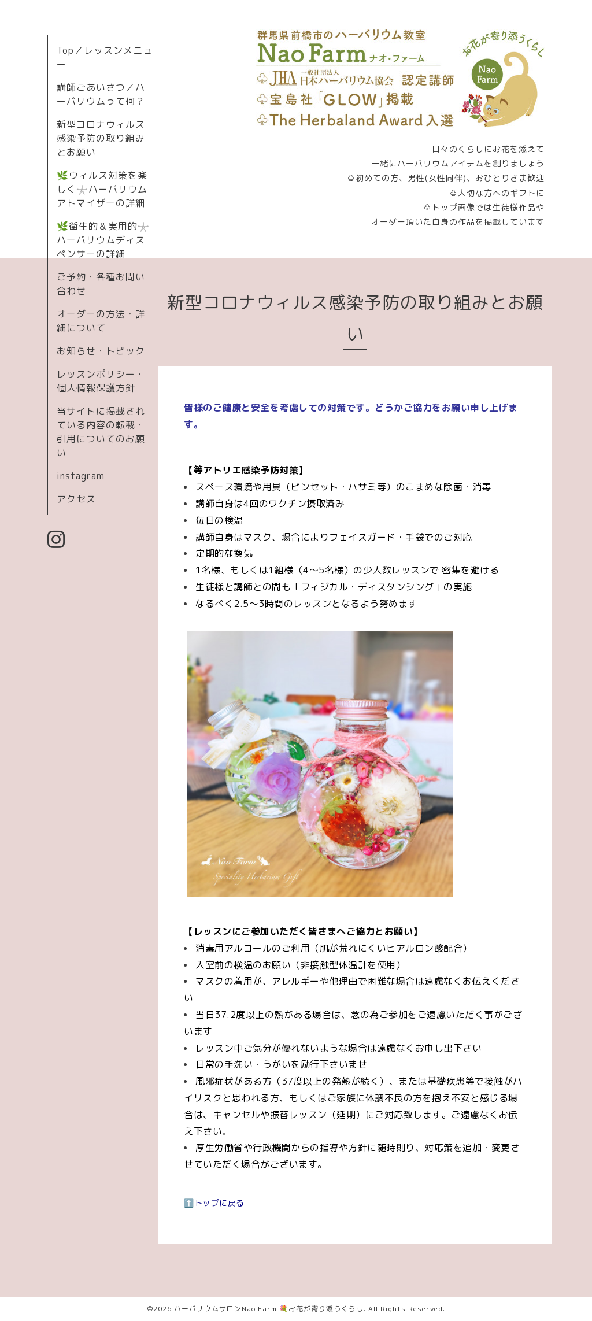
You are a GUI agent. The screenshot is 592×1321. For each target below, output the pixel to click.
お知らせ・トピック (101, 351)
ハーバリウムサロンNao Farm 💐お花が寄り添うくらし (269, 1308)
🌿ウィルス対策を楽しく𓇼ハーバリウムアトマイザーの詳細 (102, 189)
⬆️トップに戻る (214, 1202)
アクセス (76, 499)
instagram (81, 475)
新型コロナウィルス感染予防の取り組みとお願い (101, 138)
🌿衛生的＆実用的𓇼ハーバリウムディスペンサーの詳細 (103, 240)
